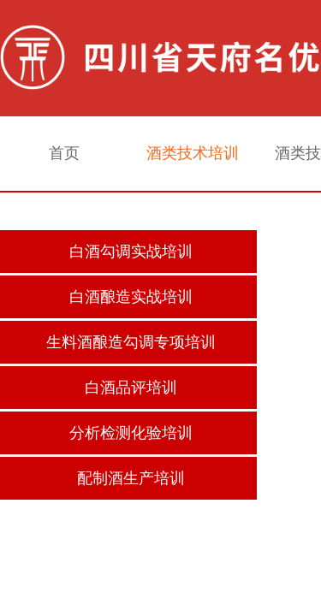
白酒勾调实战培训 (131, 251)
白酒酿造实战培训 (131, 296)
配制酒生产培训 (131, 478)
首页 (64, 153)
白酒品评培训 (131, 387)
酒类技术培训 (192, 153)
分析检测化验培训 (131, 432)
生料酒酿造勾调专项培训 (131, 342)
